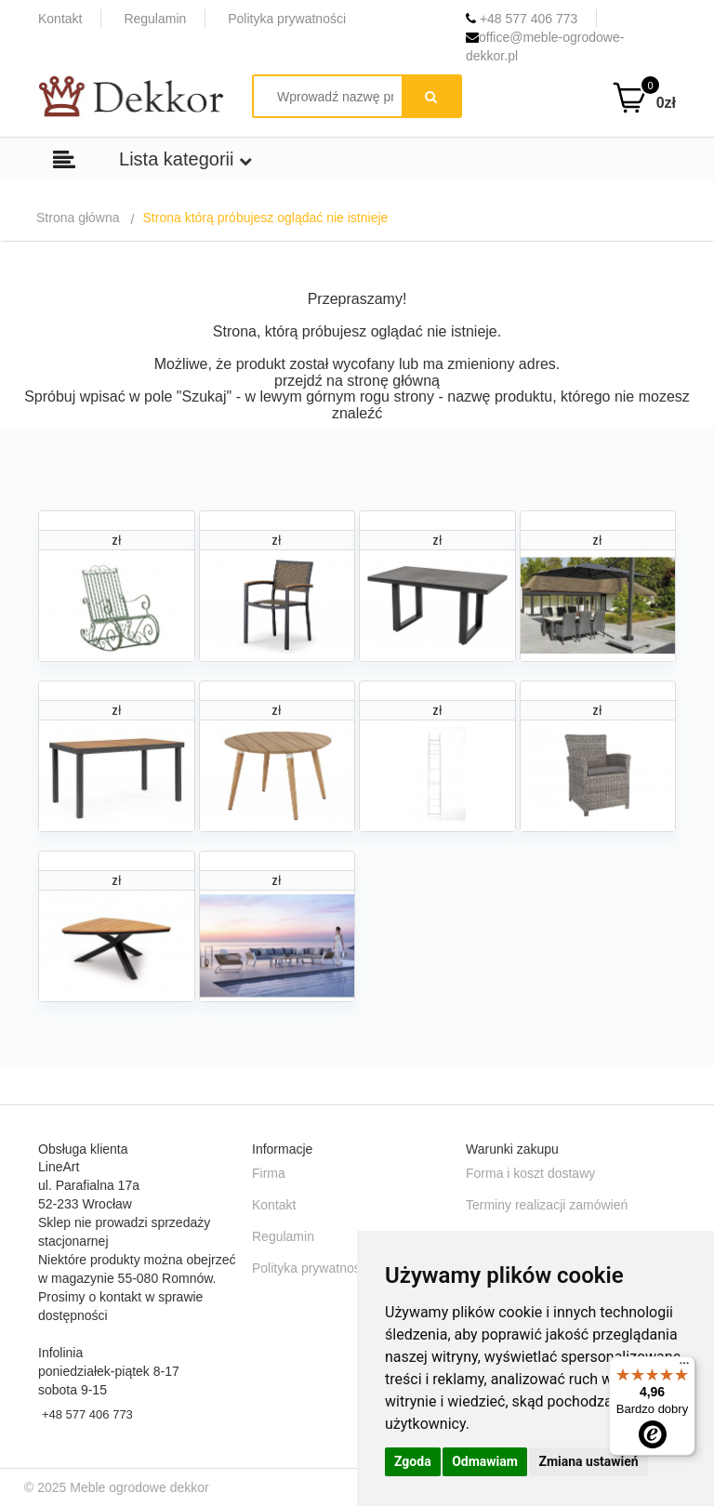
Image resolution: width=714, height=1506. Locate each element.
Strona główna (78, 217)
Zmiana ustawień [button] (588, 1461)
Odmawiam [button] (485, 1461)
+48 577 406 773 (521, 18)
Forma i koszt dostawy (530, 1173)
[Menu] (684, 1367)
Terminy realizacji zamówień (547, 1204)
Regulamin (155, 18)
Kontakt (60, 18)
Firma (268, 1173)
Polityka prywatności (287, 18)
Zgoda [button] (412, 1461)
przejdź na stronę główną (357, 381)
